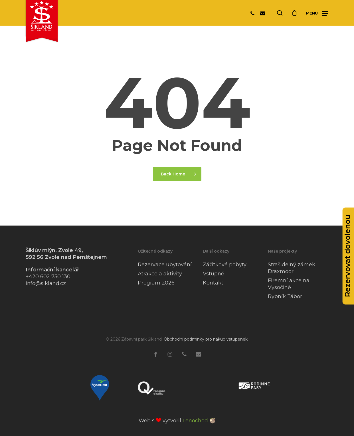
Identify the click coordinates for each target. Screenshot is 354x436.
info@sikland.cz (46, 283)
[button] (317, 13)
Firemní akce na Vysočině (289, 283)
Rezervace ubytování (165, 264)
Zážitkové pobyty (224, 264)
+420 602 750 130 (48, 276)
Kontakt (213, 283)
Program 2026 (156, 283)
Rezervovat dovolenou (347, 256)
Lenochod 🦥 (199, 420)
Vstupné (213, 274)
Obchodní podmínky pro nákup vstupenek (206, 339)
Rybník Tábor (285, 296)
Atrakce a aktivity (160, 274)
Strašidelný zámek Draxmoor (291, 268)
